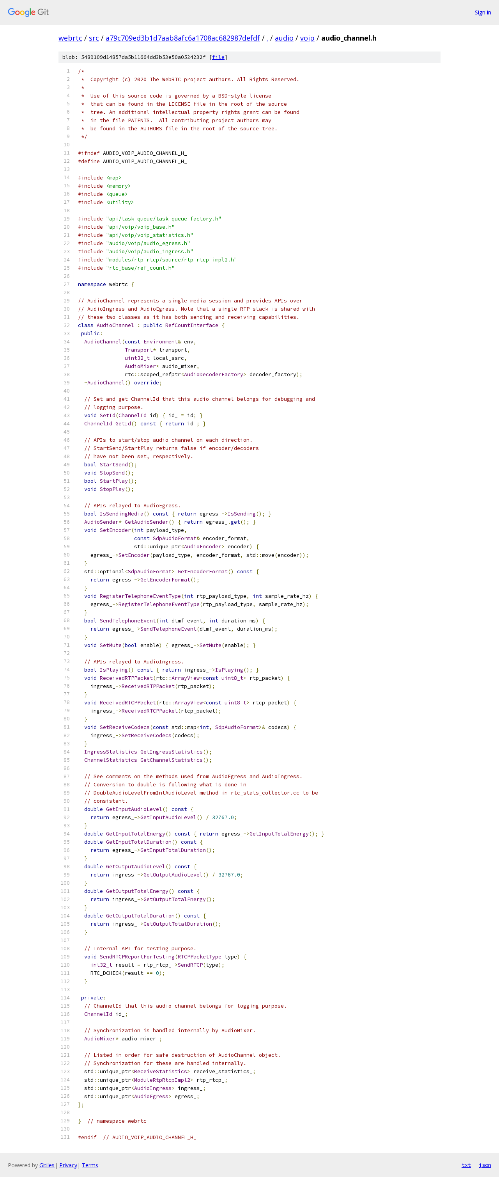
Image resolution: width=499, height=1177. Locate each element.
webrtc (70, 38)
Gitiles (47, 1165)
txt (466, 1164)
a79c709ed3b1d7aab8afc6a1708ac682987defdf (183, 38)
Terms (90, 1165)
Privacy (68, 1165)
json (485, 1164)
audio (284, 38)
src (94, 38)
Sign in (483, 12)
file (218, 57)
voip (307, 38)
